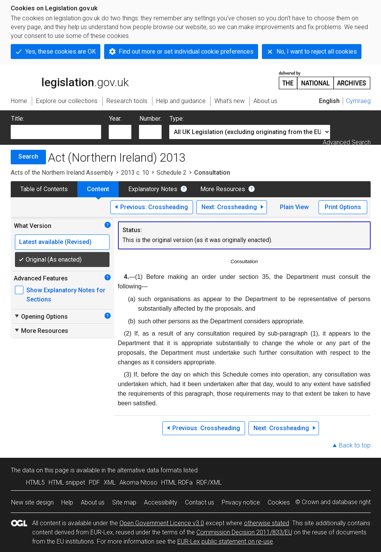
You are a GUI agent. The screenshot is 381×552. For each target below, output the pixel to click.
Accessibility (160, 502)
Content (98, 189)
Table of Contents (44, 189)
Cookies (279, 502)
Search (28, 156)
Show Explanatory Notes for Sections (65, 295)
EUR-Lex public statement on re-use (225, 541)
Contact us (199, 502)
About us (93, 502)
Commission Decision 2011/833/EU (244, 532)
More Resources (222, 189)
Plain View (294, 207)
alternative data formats (149, 470)
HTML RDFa (177, 482)
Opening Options (41, 316)
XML (110, 482)
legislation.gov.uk (70, 79)
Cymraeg (358, 101)
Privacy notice (241, 502)
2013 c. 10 (135, 172)
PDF (94, 482)
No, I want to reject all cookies (316, 51)
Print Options (343, 207)
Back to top (355, 445)
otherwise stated (266, 523)
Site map (124, 502)
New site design (32, 502)
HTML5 (35, 482)
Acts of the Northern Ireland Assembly (62, 172)
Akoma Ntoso (138, 482)
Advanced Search (347, 142)
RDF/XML (209, 482)
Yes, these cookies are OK (60, 51)
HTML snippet (67, 482)
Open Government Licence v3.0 (161, 523)
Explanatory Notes (152, 189)
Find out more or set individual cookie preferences (186, 51)
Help (67, 502)
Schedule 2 (171, 172)
